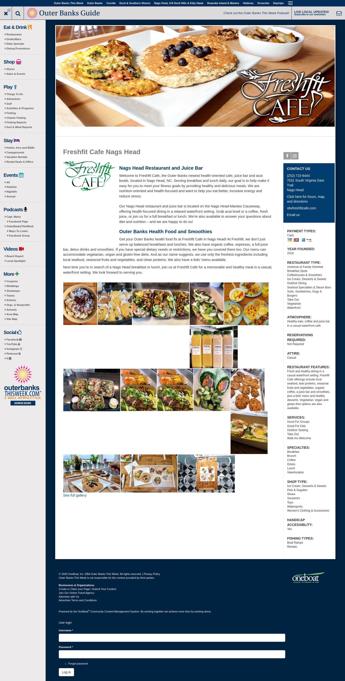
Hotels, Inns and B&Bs (20, 147)
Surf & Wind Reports (19, 127)
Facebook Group (19, 235)
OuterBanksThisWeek (20, 226)
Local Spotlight (15, 260)
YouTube (13, 344)
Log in (66, 672)
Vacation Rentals (16, 157)
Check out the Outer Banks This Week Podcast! (256, 13)
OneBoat (84, 611)
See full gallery (74, 495)
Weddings (12, 286)
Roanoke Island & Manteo (223, 3)
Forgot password (78, 663)
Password (66, 647)
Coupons (12, 281)
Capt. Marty (13, 216)
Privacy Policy (152, 574)
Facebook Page (18, 221)
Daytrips (278, 3)
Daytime (11, 186)
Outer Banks (94, 3)
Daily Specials (15, 43)
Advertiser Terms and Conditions (78, 600)
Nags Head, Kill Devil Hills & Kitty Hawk (178, 3)
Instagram (14, 348)
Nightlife (11, 191)
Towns (10, 295)
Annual (10, 196)
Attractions (13, 98)
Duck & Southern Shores (135, 3)
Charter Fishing (16, 117)
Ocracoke (263, 3)
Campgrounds (15, 152)
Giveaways (13, 290)
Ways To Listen (18, 231)
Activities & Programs (20, 108)
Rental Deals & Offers (19, 161)
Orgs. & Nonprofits (18, 304)
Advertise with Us (69, 596)
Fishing (11, 113)
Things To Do (14, 94)
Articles (11, 300)
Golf (9, 103)
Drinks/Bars (13, 39)
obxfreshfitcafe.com (301, 208)
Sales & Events (15, 73)
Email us (293, 215)
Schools (11, 309)
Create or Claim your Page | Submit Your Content (87, 589)
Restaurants (14, 34)
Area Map (12, 314)
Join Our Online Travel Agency (76, 592)
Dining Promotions (18, 48)
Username (66, 630)
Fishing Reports (16, 122)
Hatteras (248, 3)
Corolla (111, 3)
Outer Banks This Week (68, 3)
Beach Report (15, 256)
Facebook (14, 339)
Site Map (11, 319)
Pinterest (13, 353)
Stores (10, 69)
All (8, 182)
